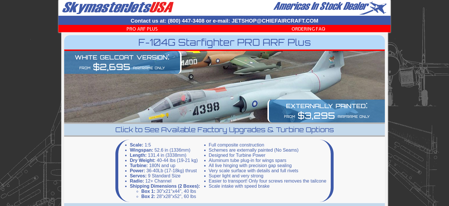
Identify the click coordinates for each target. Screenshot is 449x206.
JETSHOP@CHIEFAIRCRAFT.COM (275, 21)
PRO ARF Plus (142, 29)
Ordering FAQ (308, 29)
